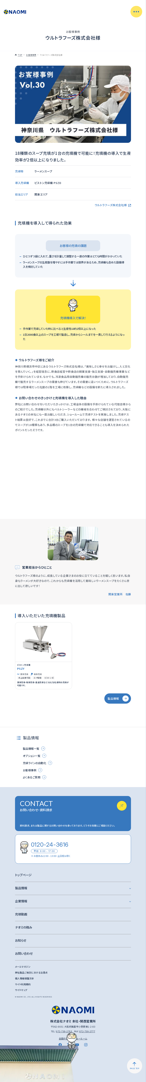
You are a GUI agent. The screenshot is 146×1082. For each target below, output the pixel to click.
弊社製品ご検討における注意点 (31, 972)
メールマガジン (22, 966)
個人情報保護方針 (24, 978)
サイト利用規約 (23, 984)
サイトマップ (21, 990)
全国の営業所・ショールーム (73, 1038)
